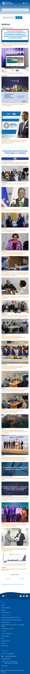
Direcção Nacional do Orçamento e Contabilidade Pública (12, 625)
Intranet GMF (4, 645)
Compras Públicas (5, 622)
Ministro (3, 610)
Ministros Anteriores (6, 612)
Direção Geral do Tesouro (7, 628)
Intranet (3, 643)
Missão (3, 605)
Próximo (22, 578)
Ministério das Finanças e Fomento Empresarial (12, 584)
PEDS (2, 638)
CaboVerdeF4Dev (5, 636)
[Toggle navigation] (15, 3)
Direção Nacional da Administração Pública (11, 620)
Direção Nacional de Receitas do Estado (10, 617)
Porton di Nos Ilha (5, 640)
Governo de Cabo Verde (6, 633)
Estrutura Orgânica (5, 607)
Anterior (8, 578)
